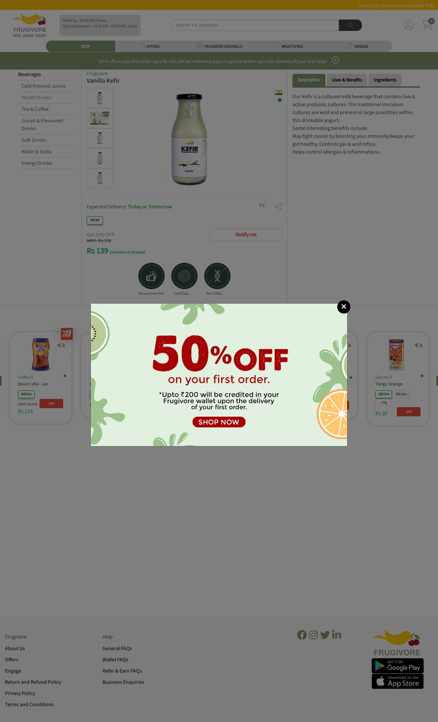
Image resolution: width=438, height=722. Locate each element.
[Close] (343, 307)
